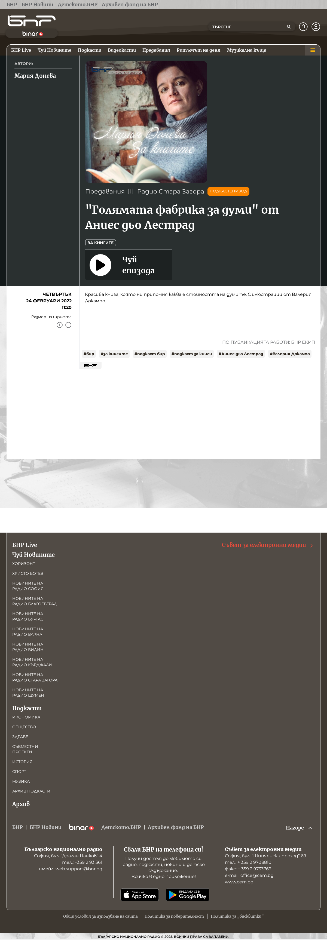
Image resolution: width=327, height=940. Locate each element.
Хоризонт (23, 563)
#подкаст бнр (150, 353)
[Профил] (315, 26)
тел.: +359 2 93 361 (82, 862)
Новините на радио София (28, 586)
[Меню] (312, 50)
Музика (21, 781)
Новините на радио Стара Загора (34, 677)
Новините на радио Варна (27, 631)
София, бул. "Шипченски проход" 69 (265, 855)
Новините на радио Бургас (27, 616)
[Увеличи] (59, 325)
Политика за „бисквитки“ (237, 916)
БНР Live (24, 545)
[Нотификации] (303, 26)
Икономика (26, 717)
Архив (21, 804)
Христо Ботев (27, 573)
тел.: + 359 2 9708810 (248, 862)
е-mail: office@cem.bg (249, 875)
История (22, 761)
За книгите (101, 242)
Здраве (20, 736)
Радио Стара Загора (170, 191)
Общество (24, 726)
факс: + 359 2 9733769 (248, 868)
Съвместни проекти (25, 749)
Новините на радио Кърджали (32, 662)
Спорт (19, 771)
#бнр (89, 353)
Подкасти (27, 708)
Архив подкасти (31, 791)
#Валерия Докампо (290, 353)
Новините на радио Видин (28, 647)
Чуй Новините (33, 554)
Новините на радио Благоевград (34, 601)
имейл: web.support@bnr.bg (70, 868)
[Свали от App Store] (140, 894)
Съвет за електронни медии (268, 545)
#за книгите (114, 353)
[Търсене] (289, 26)
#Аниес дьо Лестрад (241, 353)
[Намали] (68, 325)
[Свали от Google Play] (188, 894)
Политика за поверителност (174, 916)
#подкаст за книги (192, 353)
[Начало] (32, 21)
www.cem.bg (239, 881)
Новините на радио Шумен (28, 692)
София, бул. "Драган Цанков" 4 (68, 855)
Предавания (105, 191)
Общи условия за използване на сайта (100, 916)
